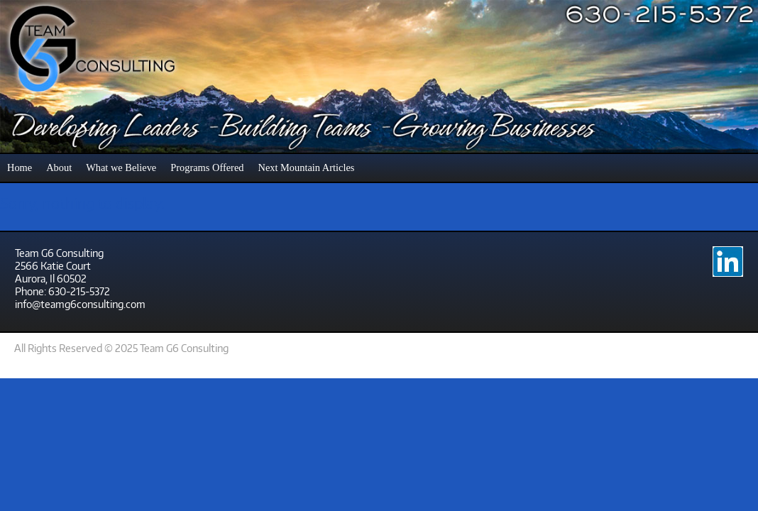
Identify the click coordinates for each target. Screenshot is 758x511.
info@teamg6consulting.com (80, 303)
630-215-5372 (79, 291)
